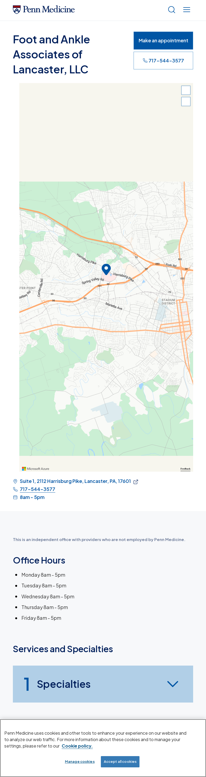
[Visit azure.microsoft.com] (35, 469)
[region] (106, 277)
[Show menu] (186, 10)
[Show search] (171, 10)
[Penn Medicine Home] (44, 12)
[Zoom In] (185, 90)
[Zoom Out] (185, 101)
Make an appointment (163, 40)
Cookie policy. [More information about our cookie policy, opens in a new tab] (77, 746)
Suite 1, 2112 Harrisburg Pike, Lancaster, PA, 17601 (75, 481)
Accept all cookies (120, 761)
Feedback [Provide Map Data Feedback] (185, 468)
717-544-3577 (163, 60)
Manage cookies (80, 761)
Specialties (57, 684)
